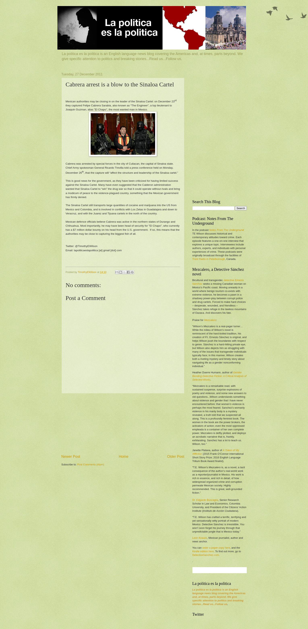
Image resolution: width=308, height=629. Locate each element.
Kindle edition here (203, 551)
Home (123, 457)
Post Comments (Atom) (90, 464)
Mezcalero (210, 320)
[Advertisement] (123, 424)
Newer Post (70, 457)
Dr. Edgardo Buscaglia (205, 499)
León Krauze (199, 537)
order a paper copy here (216, 547)
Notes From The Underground (226, 229)
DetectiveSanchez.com (205, 554)
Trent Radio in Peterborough (208, 259)
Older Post (175, 457)
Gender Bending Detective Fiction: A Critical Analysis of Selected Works (219, 376)
